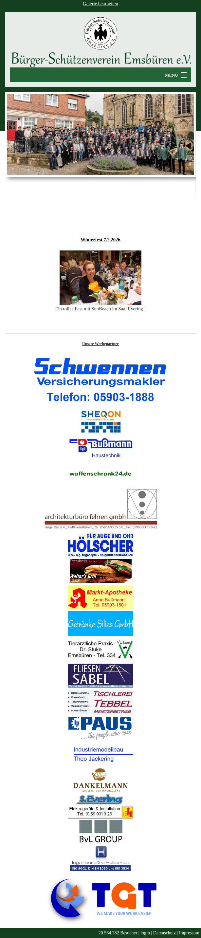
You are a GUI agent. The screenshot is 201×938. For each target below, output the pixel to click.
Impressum (189, 932)
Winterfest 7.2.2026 (100, 239)
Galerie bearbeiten (100, 3)
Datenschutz (164, 932)
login (145, 932)
